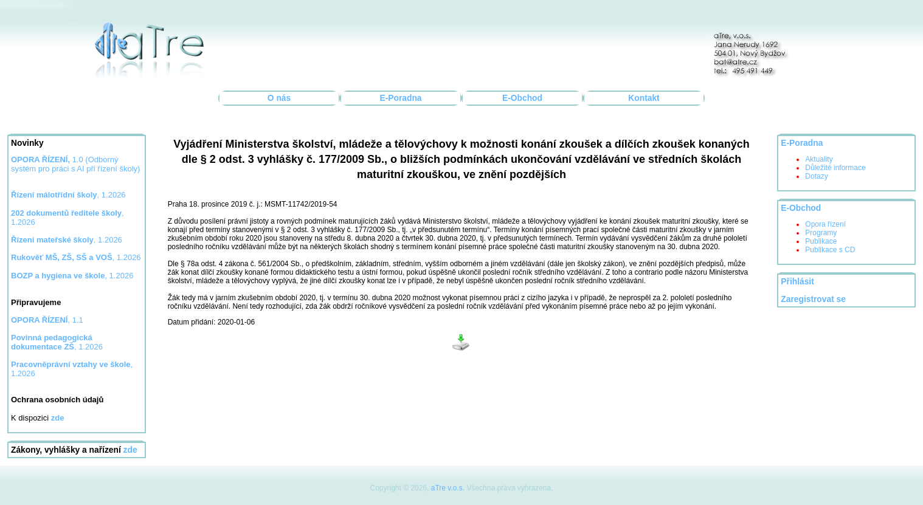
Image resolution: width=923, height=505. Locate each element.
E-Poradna (401, 98)
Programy (821, 232)
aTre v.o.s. (448, 488)
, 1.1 (47, 320)
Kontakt (643, 98)
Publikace (821, 241)
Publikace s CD (830, 250)
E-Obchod (522, 98)
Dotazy (816, 176)
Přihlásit (797, 281)
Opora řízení (825, 224)
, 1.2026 (68, 194)
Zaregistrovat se (813, 299)
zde (130, 450)
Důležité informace (835, 167)
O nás (279, 98)
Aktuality (818, 159)
